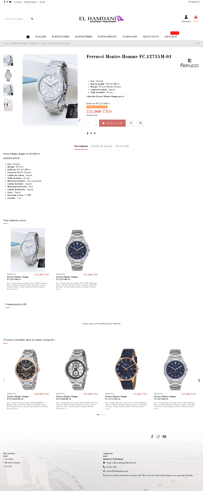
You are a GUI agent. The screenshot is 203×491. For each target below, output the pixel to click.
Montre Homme (19, 172)
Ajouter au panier (112, 123)
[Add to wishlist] (131, 123)
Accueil (42, 2)
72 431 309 (111, 467)
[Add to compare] (140, 123)
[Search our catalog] (32, 19)
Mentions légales (31, 2)
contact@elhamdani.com (117, 471)
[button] (98, 414)
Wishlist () (194, 2)
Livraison (18, 2)
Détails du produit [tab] (102, 146)
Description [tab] (81, 146)
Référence (91, 104)
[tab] (122, 147)
